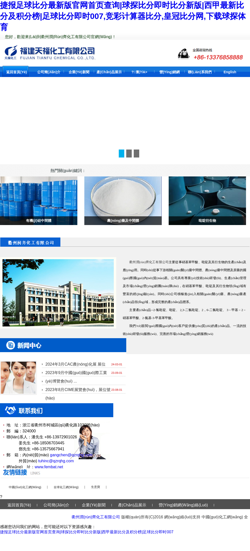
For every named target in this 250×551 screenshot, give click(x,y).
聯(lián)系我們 (199, 72)
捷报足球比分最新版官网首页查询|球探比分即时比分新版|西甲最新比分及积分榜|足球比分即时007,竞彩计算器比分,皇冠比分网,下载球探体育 (123, 16)
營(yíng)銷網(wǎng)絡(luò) (183, 505)
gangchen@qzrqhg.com (71, 455)
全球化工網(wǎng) (66, 487)
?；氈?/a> (139, 72)
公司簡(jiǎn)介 (49, 72)
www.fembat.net (49, 467)
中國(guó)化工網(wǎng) (25, 487)
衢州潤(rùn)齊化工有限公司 (96, 517)
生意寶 (95, 487)
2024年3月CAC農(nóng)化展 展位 (75, 364)
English (230, 72)
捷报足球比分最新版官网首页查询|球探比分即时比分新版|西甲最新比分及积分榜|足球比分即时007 (86, 532)
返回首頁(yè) (16, 72)
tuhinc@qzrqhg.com (56, 461)
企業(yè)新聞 (79, 72)
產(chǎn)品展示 (109, 72)
